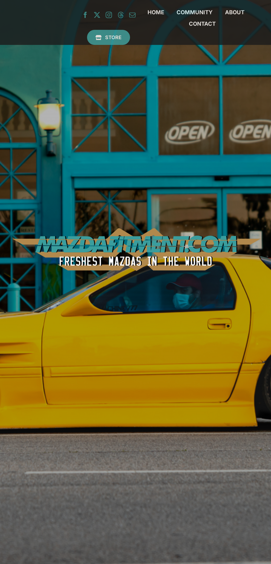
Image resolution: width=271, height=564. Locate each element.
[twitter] (97, 15)
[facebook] (85, 15)
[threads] (120, 15)
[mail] (132, 15)
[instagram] (109, 15)
